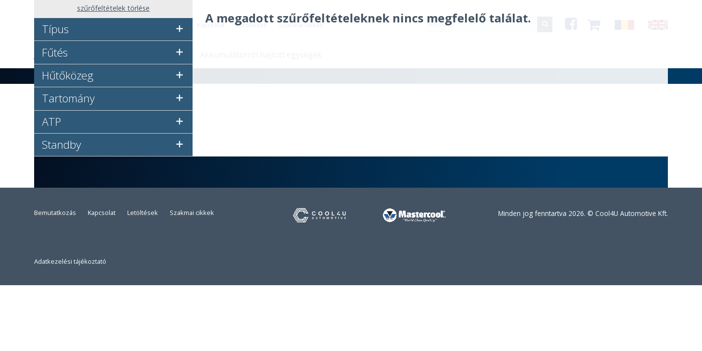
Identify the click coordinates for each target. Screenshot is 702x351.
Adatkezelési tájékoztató (70, 261)
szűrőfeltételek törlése (113, 8)
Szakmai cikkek (192, 212)
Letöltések (142, 212)
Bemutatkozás (55, 212)
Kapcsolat (102, 212)
